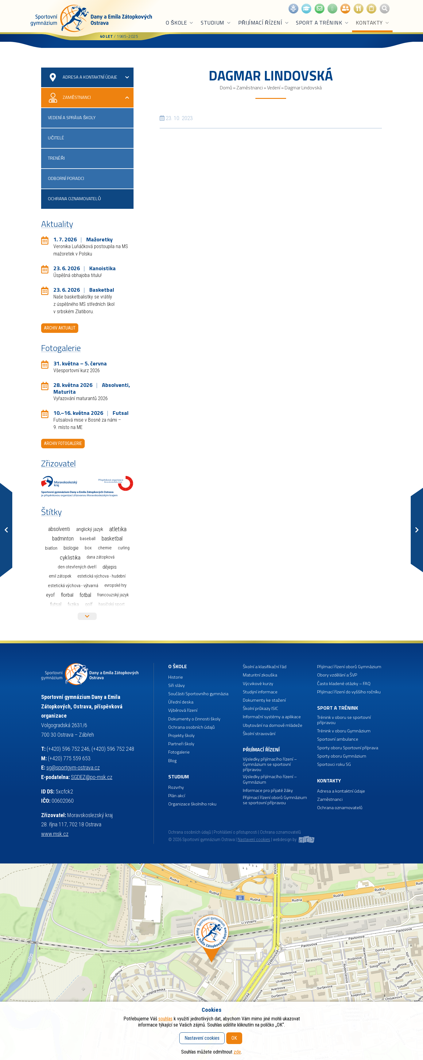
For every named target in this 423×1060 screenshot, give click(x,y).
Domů (226, 87)
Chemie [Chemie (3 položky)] (105, 548)
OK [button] (234, 1038)
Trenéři (56, 158)
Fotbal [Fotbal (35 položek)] (85, 595)
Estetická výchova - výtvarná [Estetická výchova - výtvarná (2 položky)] (73, 585)
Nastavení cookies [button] (254, 839)
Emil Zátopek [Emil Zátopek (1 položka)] (60, 576)
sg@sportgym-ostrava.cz (73, 767)
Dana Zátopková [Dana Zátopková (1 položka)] (100, 557)
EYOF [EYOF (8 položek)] (50, 595)
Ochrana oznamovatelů (74, 198)
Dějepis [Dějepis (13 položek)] (110, 567)
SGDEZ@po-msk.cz (91, 777)
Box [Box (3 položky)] (88, 548)
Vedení (273, 87)
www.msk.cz (54, 834)
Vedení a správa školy (71, 117)
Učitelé (56, 137)
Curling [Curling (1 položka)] (124, 548)
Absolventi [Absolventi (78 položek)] (59, 529)
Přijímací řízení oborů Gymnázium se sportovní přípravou (275, 800)
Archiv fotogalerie (63, 443)
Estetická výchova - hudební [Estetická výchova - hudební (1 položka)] (101, 576)
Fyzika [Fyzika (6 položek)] (73, 604)
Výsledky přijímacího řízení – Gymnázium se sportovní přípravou (270, 765)
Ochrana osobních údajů (189, 832)
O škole (180, 23)
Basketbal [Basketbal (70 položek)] (112, 538)
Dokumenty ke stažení (264, 700)
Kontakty (372, 23)
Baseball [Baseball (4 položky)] (87, 538)
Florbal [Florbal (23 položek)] (67, 595)
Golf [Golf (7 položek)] (88, 604)
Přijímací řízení (263, 23)
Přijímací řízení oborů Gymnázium (349, 666)
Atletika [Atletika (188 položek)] (117, 529)
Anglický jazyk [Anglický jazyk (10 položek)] (89, 529)
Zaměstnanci (249, 87)
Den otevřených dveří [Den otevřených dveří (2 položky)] (77, 567)
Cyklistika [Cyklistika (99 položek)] (70, 557)
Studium (216, 23)
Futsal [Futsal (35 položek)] (55, 604)
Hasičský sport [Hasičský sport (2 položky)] (112, 604)
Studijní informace (260, 692)
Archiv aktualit (60, 327)
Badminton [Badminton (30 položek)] (63, 539)
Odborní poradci (66, 178)
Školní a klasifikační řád (264, 666)
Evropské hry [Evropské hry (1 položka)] (115, 585)
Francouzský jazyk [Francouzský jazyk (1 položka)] (113, 595)
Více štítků (87, 616)
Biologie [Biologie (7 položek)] (71, 548)
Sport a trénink (322, 23)
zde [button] (237, 1052)
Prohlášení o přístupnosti (235, 832)
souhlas (165, 1019)
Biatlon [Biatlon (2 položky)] (51, 548)
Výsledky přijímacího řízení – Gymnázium (270, 779)
